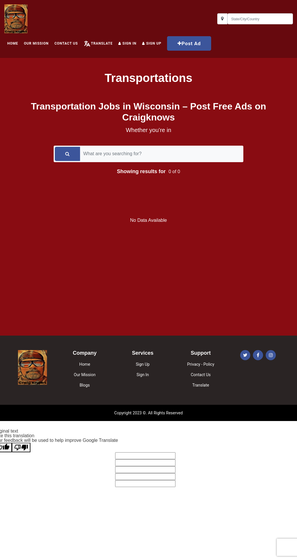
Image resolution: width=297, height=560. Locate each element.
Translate (102, 43)
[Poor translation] (21, 447)
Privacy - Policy (200, 364)
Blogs (84, 385)
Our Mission (36, 43)
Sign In (127, 43)
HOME (12, 43)
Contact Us (66, 43)
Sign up (151, 43)
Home (84, 364)
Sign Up (143, 364)
